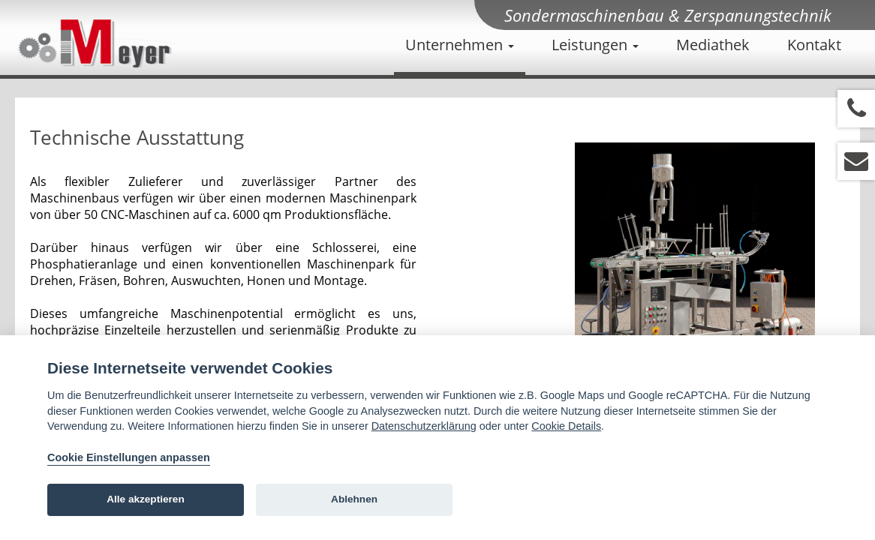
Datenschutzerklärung (424, 426)
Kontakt (814, 44)
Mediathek (713, 44)
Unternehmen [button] (459, 44)
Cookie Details (566, 426)
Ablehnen (354, 499)
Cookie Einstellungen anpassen (128, 458)
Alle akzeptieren (146, 499)
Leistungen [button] (595, 44)
